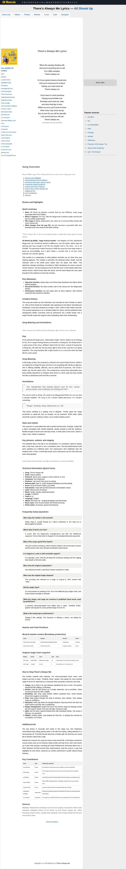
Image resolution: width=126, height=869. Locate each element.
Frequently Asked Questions (35, 184)
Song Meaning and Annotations (36, 180)
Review (37, 15)
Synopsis (65, 15)
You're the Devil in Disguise (9, 106)
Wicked (90, 136)
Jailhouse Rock (5, 141)
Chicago (91, 132)
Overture (3, 77)
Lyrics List (6, 15)
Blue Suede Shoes (6, 112)
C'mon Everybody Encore (8, 155)
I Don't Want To (5, 138)
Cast (55, 15)
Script (46, 15)
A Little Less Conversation (8, 132)
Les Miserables (93, 125)
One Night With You (6, 88)
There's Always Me (6, 144)
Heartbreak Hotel (6, 82)
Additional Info (30, 191)
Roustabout (4, 85)
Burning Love (5, 152)
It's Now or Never (6, 109)
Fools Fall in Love (6, 149)
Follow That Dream (6, 94)
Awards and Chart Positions (35, 187)
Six (89, 121)
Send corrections (52, 822)
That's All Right (5, 103)
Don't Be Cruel (5, 114)
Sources (28, 195)
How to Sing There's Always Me (36, 189)
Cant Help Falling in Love (8, 120)
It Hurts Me (4, 129)
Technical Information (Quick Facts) (37, 182)
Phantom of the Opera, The (97, 144)
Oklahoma (91, 140)
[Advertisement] (41, 33)
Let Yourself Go (5, 117)
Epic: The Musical (94, 152)
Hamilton (91, 117)
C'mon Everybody (6, 91)
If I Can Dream (5, 146)
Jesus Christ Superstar (96, 148)
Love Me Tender (5, 80)
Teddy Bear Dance (6, 100)
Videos (17, 15)
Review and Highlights (33, 178)
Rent (89, 128)
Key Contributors (31, 193)
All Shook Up (83, 8)
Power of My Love (6, 135)
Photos (27, 15)
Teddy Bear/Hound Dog (8, 97)
